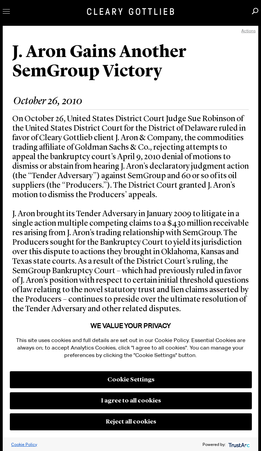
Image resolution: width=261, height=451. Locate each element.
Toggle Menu (6, 11)
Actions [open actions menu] (248, 30)
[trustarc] (238, 444)
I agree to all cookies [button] (131, 401)
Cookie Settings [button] (131, 380)
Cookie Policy (24, 444)
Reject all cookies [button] (131, 422)
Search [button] (255, 11)
